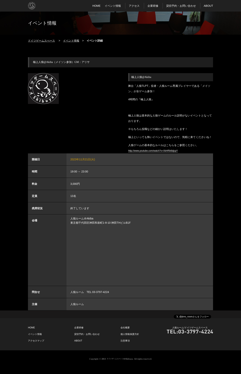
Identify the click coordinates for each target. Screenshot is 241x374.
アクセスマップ (36, 340)
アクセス (134, 5)
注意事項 (125, 340)
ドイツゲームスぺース (41, 40)
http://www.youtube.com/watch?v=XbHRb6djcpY (153, 150)
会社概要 (125, 327)
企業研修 (152, 5)
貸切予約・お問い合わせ (181, 5)
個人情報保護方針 (129, 334)
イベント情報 (113, 5)
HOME (96, 5)
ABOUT (208, 5)
